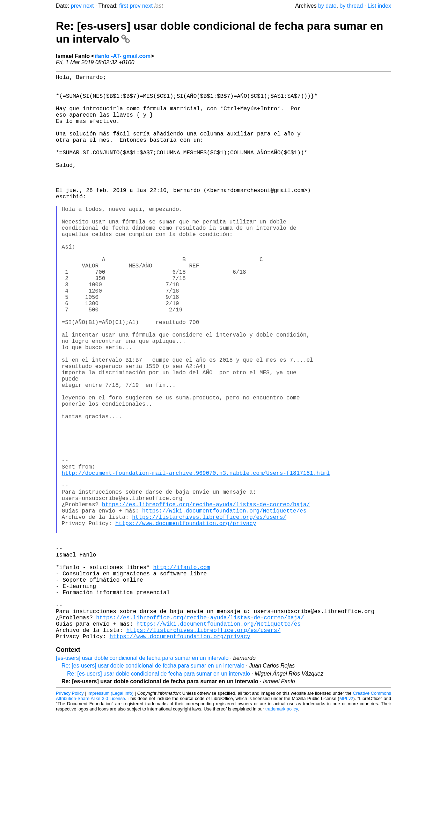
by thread (351, 6)
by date (327, 6)
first (123, 6)
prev (76, 6)
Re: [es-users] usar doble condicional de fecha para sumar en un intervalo (152, 791)
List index (379, 6)
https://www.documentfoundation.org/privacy (185, 623)
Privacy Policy (70, 818)
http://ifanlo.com (181, 677)
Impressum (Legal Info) (110, 818)
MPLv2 (346, 824)
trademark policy (281, 834)
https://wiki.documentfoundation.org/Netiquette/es (224, 608)
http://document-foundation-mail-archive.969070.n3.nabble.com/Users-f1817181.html (196, 562)
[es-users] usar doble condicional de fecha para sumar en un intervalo (142, 784)
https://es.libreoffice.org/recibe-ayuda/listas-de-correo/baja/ (206, 600)
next (88, 6)
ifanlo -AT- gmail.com (123, 56)
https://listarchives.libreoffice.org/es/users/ (209, 616)
